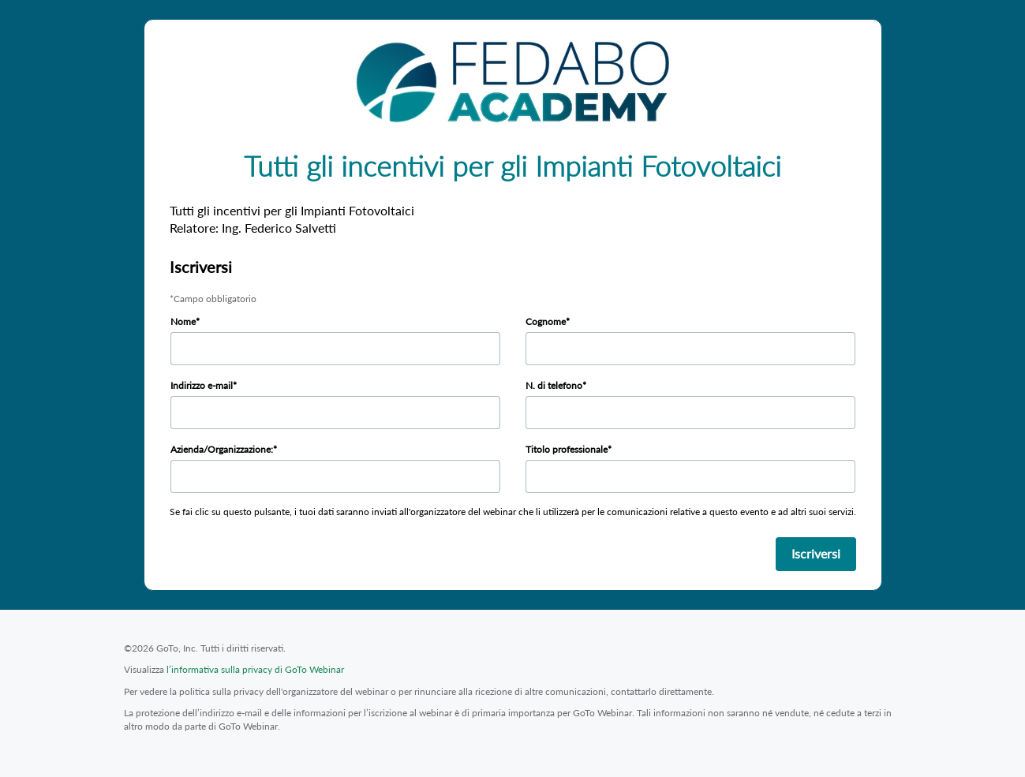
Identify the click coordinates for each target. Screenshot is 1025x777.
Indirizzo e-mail (201, 385)
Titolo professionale (567, 449)
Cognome (546, 321)
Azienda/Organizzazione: (221, 449)
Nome (183, 321)
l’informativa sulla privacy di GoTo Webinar (255, 669)
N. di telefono (554, 385)
